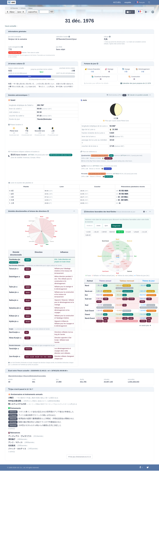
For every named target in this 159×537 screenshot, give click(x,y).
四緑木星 (112, 232)
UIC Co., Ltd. (21, 467)
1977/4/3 (31, 155)
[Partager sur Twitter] (148, 467)
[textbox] (140, 11)
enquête (128, 2)
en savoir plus (145, 325)
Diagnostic (116, 226)
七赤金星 (136, 232)
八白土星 (144, 232)
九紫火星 (88, 235)
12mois (23, 8)
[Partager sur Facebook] (140, 467)
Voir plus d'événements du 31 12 (79, 457)
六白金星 (128, 232)
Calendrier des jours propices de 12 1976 (136, 83)
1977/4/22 (96, 166)
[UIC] (11, 2)
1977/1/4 (123, 155)
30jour (10, 12)
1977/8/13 (116, 173)
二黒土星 (96, 232)
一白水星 (88, 232)
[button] (149, 2)
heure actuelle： (11, 26)
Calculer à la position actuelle (138, 95)
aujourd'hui (32, 12)
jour (129, 12)
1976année (14, 8)
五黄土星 (120, 232)
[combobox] (140, 11)
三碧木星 (104, 232)
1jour (20, 12)
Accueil (117, 2)
